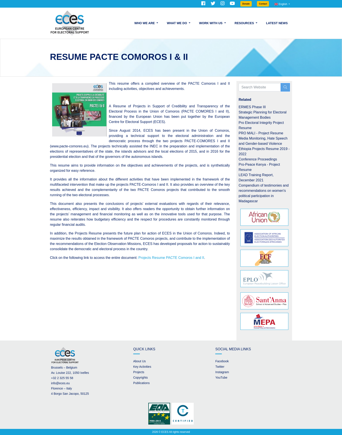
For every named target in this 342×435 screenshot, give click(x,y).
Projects (138, 372)
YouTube (221, 377)
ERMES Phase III (252, 107)
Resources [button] (245, 23)
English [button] (281, 4)
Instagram (222, 372)
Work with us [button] (211, 23)
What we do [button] (177, 23)
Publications (141, 383)
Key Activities (142, 366)
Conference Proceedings (258, 159)
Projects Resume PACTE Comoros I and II (170, 258)
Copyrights (140, 377)
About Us (139, 361)
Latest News (277, 23)
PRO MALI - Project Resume (261, 133)
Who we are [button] (145, 23)
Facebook (222, 361)
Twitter (219, 366)
